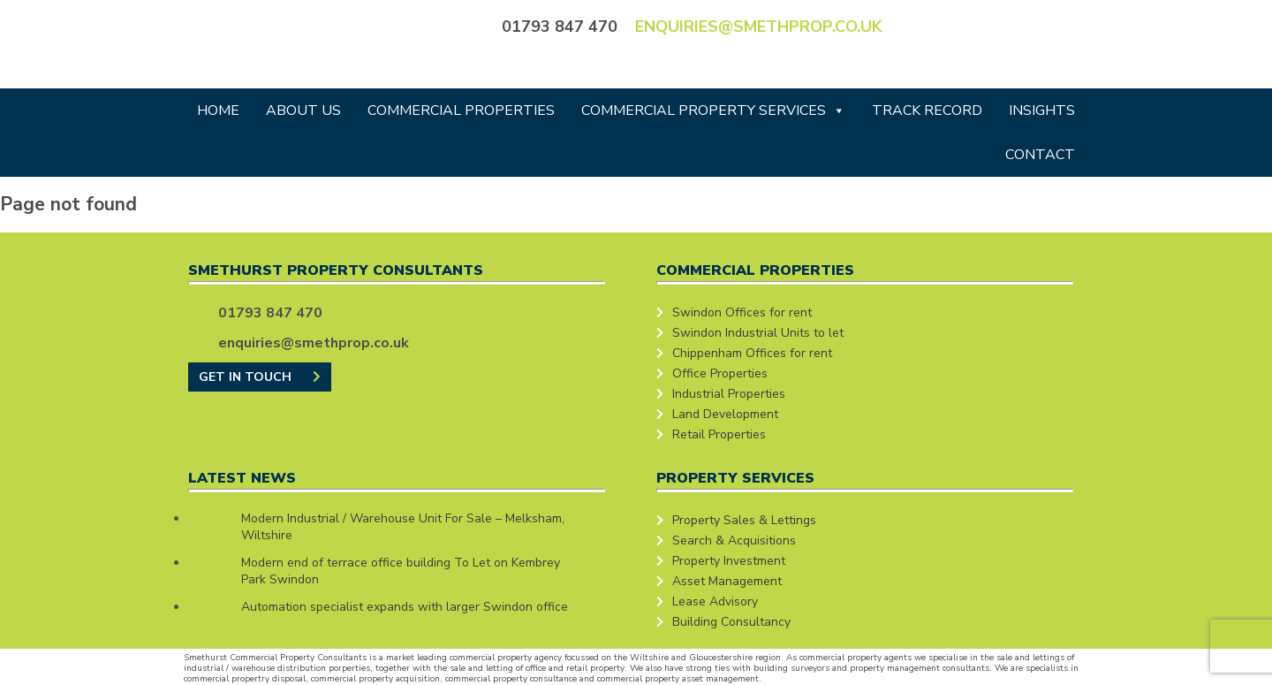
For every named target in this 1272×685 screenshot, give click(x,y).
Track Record (927, 110)
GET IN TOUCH (260, 377)
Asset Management (727, 581)
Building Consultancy (731, 621)
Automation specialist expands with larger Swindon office (404, 606)
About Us (303, 110)
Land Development (725, 414)
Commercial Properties (461, 110)
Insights (1042, 110)
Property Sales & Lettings (744, 520)
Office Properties (720, 373)
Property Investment (728, 560)
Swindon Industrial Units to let (758, 332)
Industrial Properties (728, 393)
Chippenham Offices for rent (752, 353)
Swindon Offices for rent (742, 312)
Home (218, 110)
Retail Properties (719, 434)
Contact (1040, 154)
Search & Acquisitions (734, 540)
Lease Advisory (715, 601)
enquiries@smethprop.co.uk (758, 26)
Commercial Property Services (713, 110)
